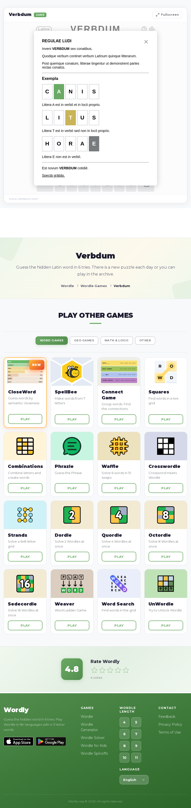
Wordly (16, 710)
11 (136, 757)
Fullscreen (167, 15)
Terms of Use (169, 732)
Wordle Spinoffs (94, 753)
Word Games (45, 341)
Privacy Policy (170, 724)
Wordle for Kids (94, 745)
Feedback (166, 716)
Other (153, 341)
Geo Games (82, 341)
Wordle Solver (93, 738)
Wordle (87, 716)
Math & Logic (120, 341)
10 (124, 757)
